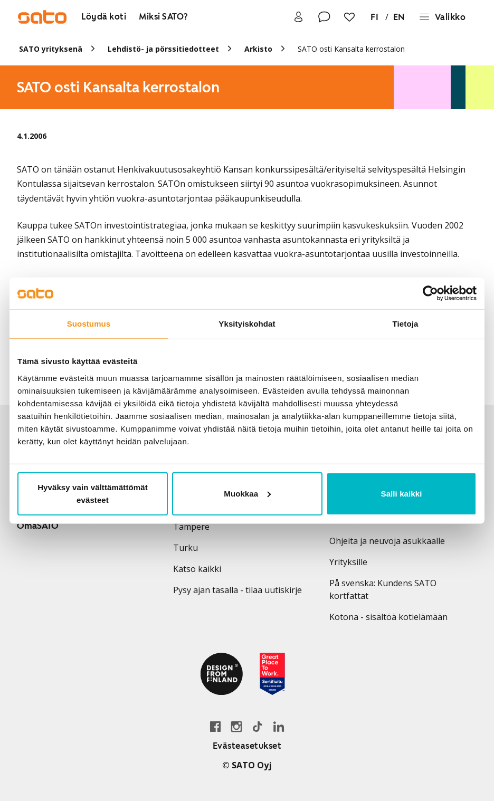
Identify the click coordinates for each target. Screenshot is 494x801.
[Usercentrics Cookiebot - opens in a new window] (430, 293)
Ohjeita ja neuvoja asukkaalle (387, 541)
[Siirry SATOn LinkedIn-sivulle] (278, 726)
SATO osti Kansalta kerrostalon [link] (351, 49)
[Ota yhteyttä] (324, 17)
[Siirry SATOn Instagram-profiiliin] (236, 726)
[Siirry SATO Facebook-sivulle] (215, 726)
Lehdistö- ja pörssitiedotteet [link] (163, 49)
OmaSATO (38, 525)
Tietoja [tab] (406, 323)
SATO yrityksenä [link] (50, 49)
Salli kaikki (401, 493)
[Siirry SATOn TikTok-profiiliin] (257, 726)
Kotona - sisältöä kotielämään (388, 617)
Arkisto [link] (258, 49)
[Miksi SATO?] (163, 17)
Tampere (191, 526)
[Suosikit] (349, 17)
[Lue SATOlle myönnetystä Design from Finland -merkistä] (222, 674)
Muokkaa (247, 493)
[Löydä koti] (103, 17)
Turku (185, 548)
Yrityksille (348, 562)
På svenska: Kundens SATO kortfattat (382, 589)
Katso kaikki (197, 569)
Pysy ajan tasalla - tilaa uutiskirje (237, 590)
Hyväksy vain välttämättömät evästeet (92, 493)
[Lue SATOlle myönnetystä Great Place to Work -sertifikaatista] (272, 674)
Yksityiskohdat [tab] (246, 323)
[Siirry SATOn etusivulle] (42, 16)
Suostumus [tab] (89, 323)
